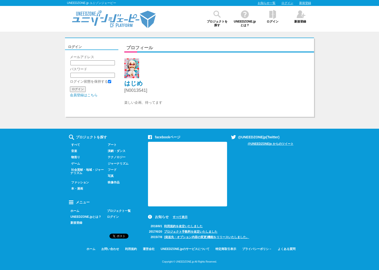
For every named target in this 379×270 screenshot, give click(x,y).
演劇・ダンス (115, 151)
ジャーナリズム (116, 163)
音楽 (73, 151)
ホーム (74, 211)
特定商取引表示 (225, 249)
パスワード (78, 69)
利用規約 (131, 249)
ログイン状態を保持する (90, 81)
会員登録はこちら (84, 95)
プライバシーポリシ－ (257, 249)
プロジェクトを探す (217, 23)
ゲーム (74, 163)
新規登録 (305, 3)
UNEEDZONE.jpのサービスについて (185, 249)
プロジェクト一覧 (119, 211)
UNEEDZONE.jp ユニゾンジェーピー (91, 3)
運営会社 (149, 249)
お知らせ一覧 (266, 3)
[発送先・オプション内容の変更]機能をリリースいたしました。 (206, 237)
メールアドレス (82, 57)
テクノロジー (115, 157)
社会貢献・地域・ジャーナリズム (86, 171)
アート (111, 145)
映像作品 (112, 182)
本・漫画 (76, 188)
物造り (74, 157)
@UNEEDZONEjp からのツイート (270, 144)
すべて (74, 145)
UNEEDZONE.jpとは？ (245, 23)
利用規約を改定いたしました (183, 226)
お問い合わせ (110, 249)
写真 (109, 176)
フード (111, 170)
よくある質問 (286, 249)
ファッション (79, 182)
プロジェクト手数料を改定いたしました (190, 231)
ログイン (287, 3)
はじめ (133, 83)
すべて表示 (180, 217)
